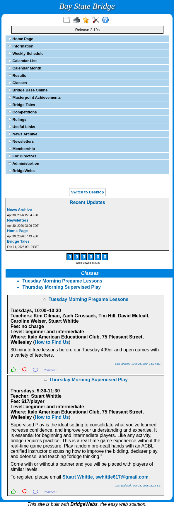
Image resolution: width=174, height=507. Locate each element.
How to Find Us (52, 342)
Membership (21, 149)
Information (20, 46)
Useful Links (21, 127)
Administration (23, 163)
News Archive (22, 134)
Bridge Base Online (28, 90)
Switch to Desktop (87, 192)
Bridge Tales (21, 105)
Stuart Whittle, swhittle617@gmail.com (105, 476)
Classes (17, 83)
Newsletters (21, 141)
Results (17, 75)
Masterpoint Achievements (34, 97)
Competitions (22, 112)
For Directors (22, 156)
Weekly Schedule (26, 53)
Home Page (20, 39)
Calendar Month (24, 68)
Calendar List (22, 61)
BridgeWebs (21, 171)
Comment (50, 370)
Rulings (17, 119)
